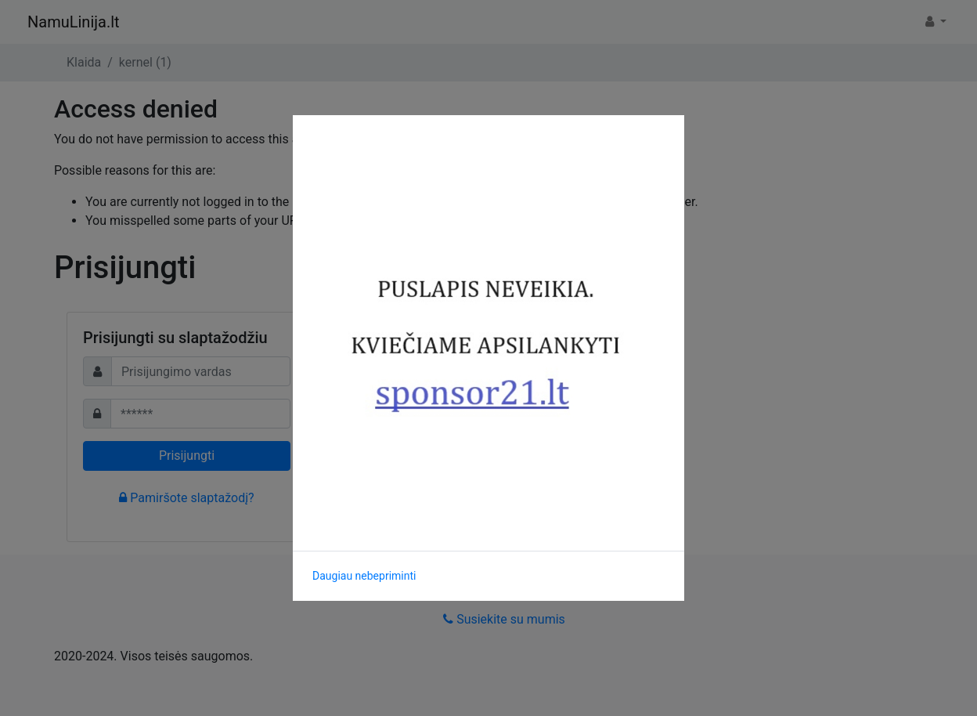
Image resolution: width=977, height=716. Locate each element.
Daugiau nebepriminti (364, 576)
